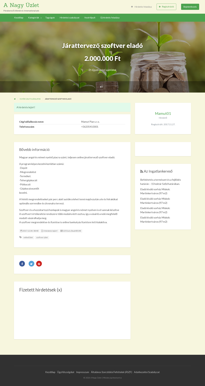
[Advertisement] (72, 314)
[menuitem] (141, 7)
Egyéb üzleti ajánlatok (104, 69)
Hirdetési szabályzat (69, 17)
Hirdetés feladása (141, 6)
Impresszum (82, 372)
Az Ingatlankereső (158, 171)
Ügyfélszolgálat (65, 372)
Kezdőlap (18, 17)
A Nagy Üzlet (21, 5)
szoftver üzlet (42, 237)
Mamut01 (163, 113)
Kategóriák (33, 17)
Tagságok (50, 17)
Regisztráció (166, 6)
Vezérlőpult (90, 17)
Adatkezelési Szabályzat (147, 372)
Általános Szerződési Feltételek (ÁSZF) (111, 372)
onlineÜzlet (28, 237)
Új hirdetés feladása (109, 17)
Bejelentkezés (190, 6)
